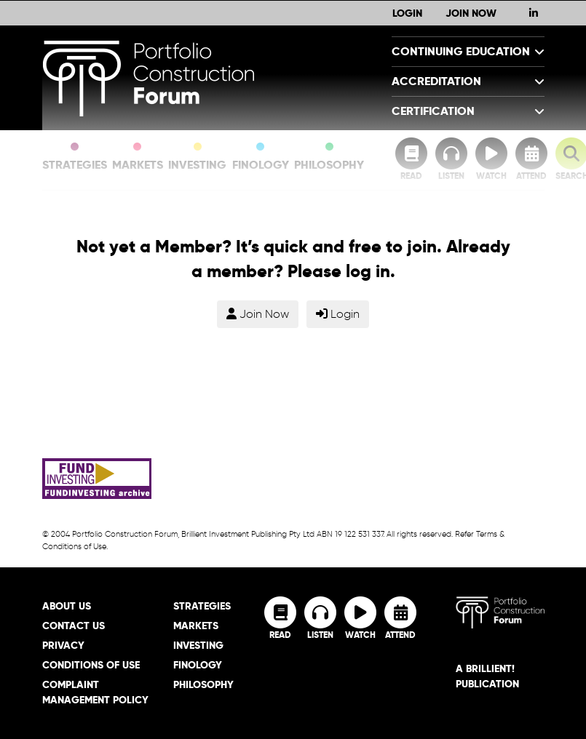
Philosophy (329, 157)
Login (407, 13)
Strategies (74, 157)
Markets (137, 157)
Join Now (471, 13)
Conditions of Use (91, 664)
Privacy (63, 645)
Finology (260, 157)
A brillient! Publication (487, 676)
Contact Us (73, 625)
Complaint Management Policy (95, 692)
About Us (66, 605)
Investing (197, 157)
